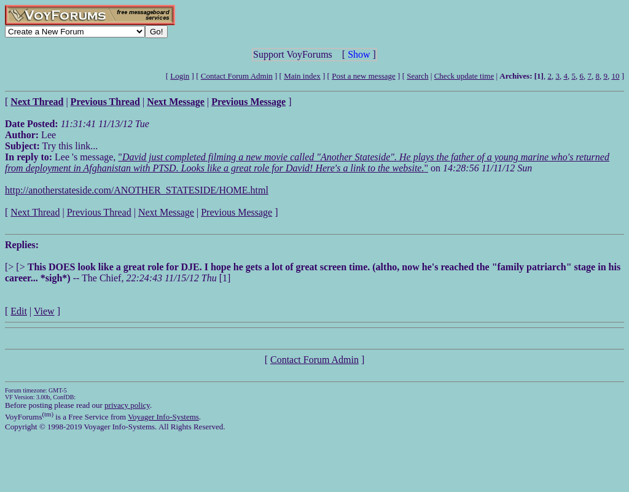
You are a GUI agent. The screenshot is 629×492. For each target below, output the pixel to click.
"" (307, 162)
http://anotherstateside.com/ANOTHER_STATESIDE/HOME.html (136, 190)
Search (417, 75)
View (44, 311)
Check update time (464, 75)
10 (615, 75)
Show (359, 54)
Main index (302, 75)
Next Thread (35, 212)
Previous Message (236, 212)
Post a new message (364, 75)
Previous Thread (99, 212)
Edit (18, 311)
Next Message (166, 212)
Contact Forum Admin (237, 75)
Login (179, 75)
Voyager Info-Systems (163, 416)
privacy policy (127, 405)
